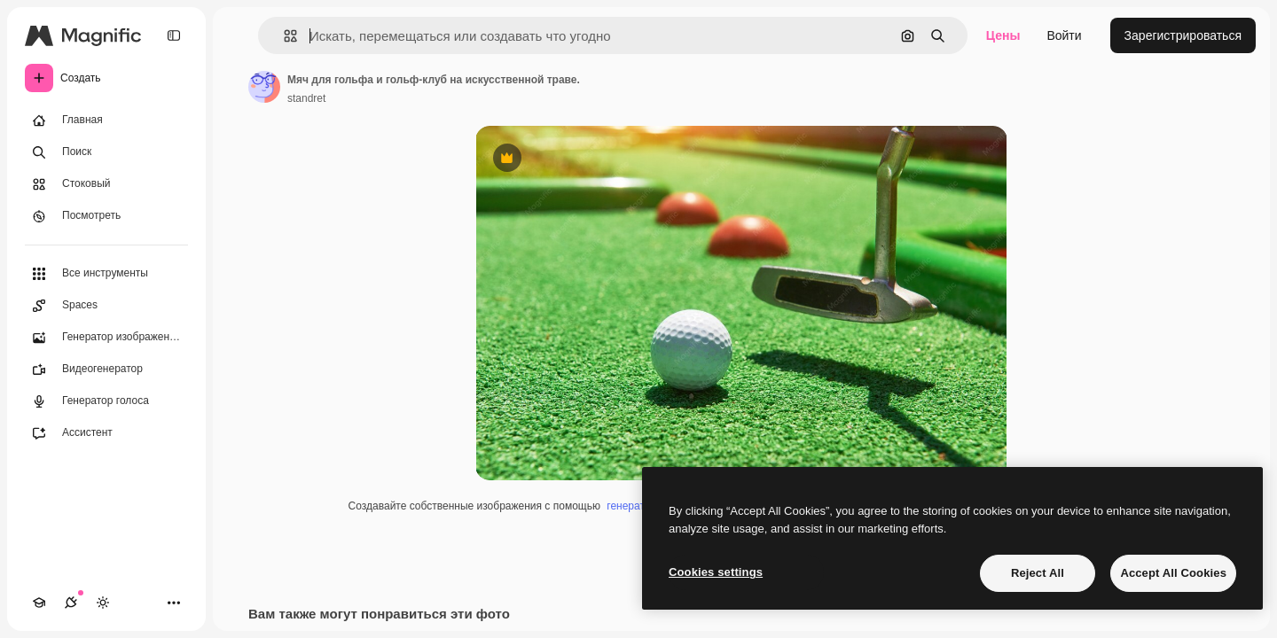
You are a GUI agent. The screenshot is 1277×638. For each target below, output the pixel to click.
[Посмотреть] (106, 216)
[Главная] (106, 120)
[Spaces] (106, 306)
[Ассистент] (106, 433)
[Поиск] (106, 152)
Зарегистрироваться (1183, 35)
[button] (283, 36)
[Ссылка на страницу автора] (264, 87)
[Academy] (39, 602)
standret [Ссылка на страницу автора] (306, 98)
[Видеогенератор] (106, 369)
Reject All (1037, 573)
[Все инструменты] (106, 274)
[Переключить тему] (103, 602)
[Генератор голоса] (106, 401)
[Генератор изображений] (106, 337)
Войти (1063, 35)
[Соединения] (71, 602)
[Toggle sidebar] (174, 35)
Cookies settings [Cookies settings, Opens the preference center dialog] (716, 572)
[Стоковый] (106, 184)
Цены (1003, 35)
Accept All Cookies (1173, 573)
